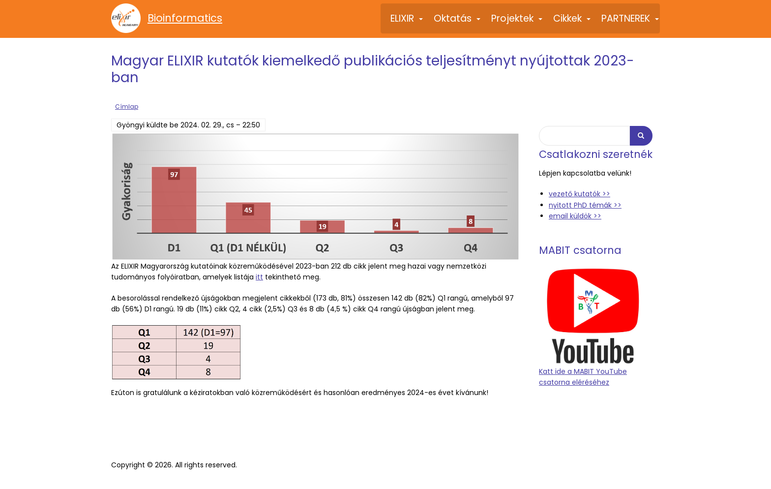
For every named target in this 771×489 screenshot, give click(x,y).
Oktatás (457, 22)
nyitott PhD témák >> (585, 204)
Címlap (126, 106)
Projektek (517, 22)
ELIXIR (407, 22)
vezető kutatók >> (579, 193)
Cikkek (572, 22)
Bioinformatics (185, 18)
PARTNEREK (630, 22)
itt (259, 276)
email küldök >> (575, 215)
